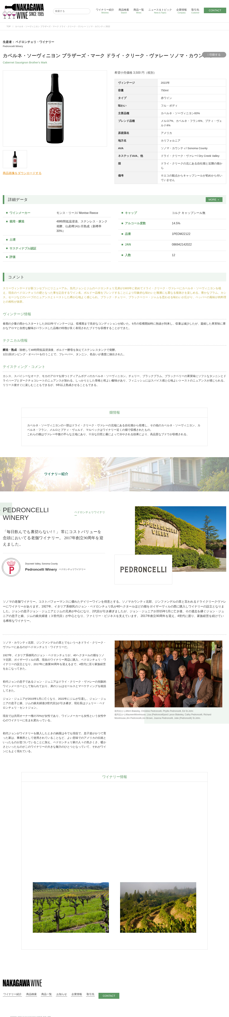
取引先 (195, 11)
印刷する (214, 54)
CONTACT (215, 10)
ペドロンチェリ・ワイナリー (34, 42)
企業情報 (181, 11)
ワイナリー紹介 (105, 11)
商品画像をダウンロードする (22, 173)
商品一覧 (138, 11)
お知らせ (58, 994)
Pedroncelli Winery (13, 46)
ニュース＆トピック (160, 11)
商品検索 (124, 11)
